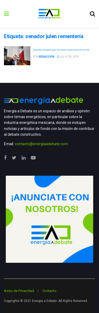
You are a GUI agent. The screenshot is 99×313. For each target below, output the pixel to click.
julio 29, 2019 (68, 56)
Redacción (46, 56)
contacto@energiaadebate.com (41, 144)
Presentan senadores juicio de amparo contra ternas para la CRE (61, 50)
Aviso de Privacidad (19, 291)
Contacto (49, 291)
